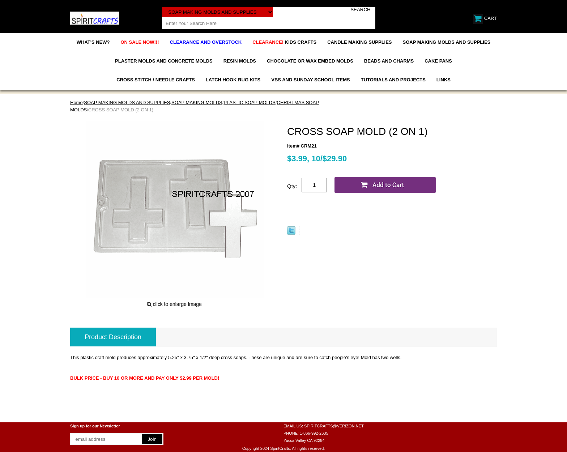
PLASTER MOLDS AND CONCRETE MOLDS (164, 61)
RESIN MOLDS (239, 61)
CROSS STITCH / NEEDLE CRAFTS (155, 79)
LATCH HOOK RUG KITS (233, 79)
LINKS (443, 79)
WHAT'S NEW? (93, 42)
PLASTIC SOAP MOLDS (249, 102)
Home (76, 102)
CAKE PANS (438, 61)
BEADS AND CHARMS (389, 61)
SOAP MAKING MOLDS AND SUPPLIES (447, 42)
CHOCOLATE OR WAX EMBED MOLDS (310, 61)
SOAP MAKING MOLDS (196, 102)
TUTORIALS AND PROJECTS (393, 79)
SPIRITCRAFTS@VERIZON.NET (334, 426)
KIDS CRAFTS (284, 42)
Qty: (292, 186)
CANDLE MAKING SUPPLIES (359, 42)
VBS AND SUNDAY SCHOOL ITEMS (310, 79)
